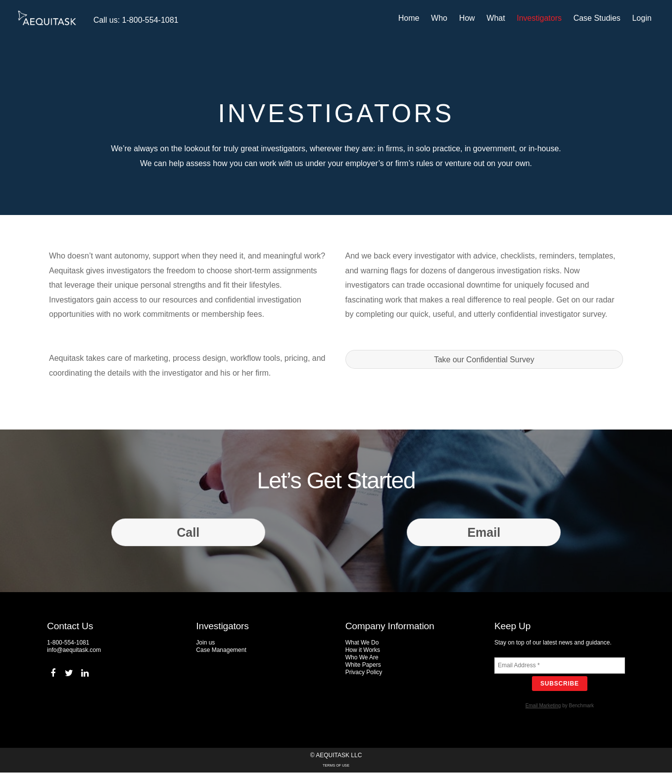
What (497, 18)
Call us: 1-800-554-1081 (134, 20)
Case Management (221, 652)
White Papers (363, 667)
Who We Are (362, 659)
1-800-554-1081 (68, 645)
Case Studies (598, 18)
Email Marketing (543, 708)
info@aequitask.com (74, 652)
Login (643, 18)
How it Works (362, 652)
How (469, 18)
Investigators (541, 18)
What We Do (362, 645)
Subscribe (559, 686)
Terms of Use (336, 768)
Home (411, 18)
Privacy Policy (364, 674)
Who (441, 18)
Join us (205, 645)
